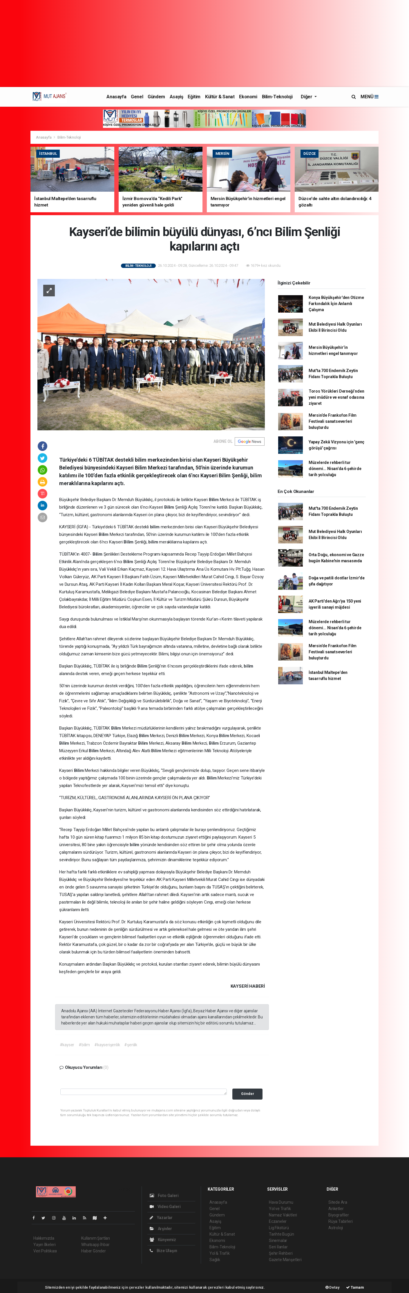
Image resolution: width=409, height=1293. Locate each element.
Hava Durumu (281, 1202)
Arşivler (161, 1228)
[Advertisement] (204, 43)
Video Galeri (165, 1206)
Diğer (307, 96)
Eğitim (194, 96)
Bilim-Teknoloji (277, 96)
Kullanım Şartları (95, 1238)
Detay (332, 1287)
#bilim (84, 1044)
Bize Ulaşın (163, 1250)
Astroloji (335, 1227)
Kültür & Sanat (219, 96)
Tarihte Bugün (281, 1234)
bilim (155, 526)
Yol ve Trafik (280, 1208)
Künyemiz (163, 1239)
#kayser (67, 1044)
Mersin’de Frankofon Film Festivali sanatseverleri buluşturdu (332, 421)
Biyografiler (338, 1215)
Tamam (355, 1287)
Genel (137, 96)
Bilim (214, 499)
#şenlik (130, 1044)
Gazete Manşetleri (285, 1259)
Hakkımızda (43, 1238)
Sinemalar (278, 1240)
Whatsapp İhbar (95, 1244)
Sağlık (214, 1259)
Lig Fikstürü (279, 1227)
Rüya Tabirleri (340, 1221)
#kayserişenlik (107, 1044)
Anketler (335, 1208)
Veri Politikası (45, 1251)
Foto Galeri (164, 1195)
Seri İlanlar (278, 1247)
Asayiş (176, 96)
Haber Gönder (93, 1251)
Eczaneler (278, 1221)
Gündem (156, 96)
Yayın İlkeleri (44, 1244)
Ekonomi (248, 96)
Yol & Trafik (219, 1253)
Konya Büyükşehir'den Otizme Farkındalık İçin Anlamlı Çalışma (336, 303)
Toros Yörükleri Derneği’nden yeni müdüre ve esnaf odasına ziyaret (336, 397)
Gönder (247, 1093)
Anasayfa (116, 96)
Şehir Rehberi (281, 1253)
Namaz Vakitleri (283, 1215)
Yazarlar (161, 1217)
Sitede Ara (337, 1202)
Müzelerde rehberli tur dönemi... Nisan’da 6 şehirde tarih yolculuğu (335, 468)
